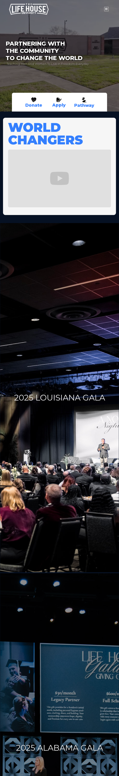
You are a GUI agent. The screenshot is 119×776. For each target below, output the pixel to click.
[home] (54, 9)
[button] (106, 9)
